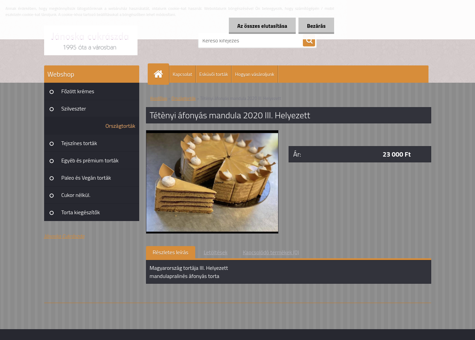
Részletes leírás (170, 252)
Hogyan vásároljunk (254, 74)
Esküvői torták (213, 74)
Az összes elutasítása (262, 26)
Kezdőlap (158, 98)
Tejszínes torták (79, 143)
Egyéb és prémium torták (90, 160)
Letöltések (215, 252)
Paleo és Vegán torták (86, 178)
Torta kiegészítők (80, 212)
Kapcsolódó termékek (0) (271, 252)
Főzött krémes (77, 91)
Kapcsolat (183, 74)
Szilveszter (73, 108)
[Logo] (91, 40)
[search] (309, 40)
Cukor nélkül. (76, 195)
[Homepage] (161, 74)
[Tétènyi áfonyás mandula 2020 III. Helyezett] (212, 133)
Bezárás (316, 26)
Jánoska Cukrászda (64, 236)
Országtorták (120, 126)
